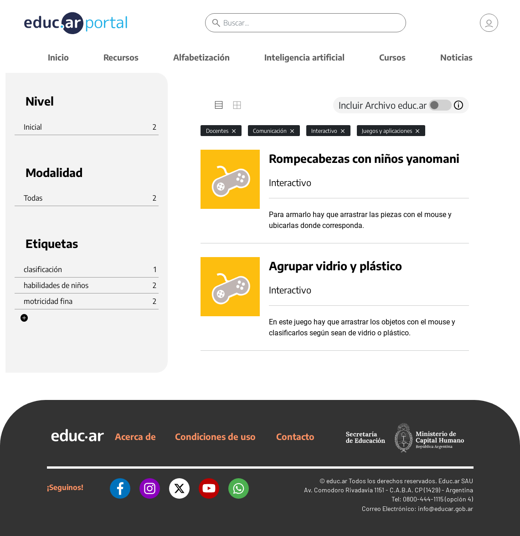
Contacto (295, 436)
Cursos (392, 57)
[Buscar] (314, 23)
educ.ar (336, 481)
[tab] (219, 105)
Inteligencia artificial (304, 57)
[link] (489, 23)
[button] (24, 318)
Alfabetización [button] (201, 57)
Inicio (58, 57)
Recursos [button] (121, 57)
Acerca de (135, 436)
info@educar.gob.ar (445, 508)
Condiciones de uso (215, 436)
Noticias (456, 57)
